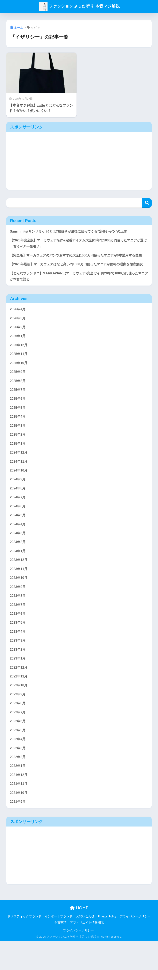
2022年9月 (18, 720)
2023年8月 (18, 619)
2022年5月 (18, 757)
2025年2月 (18, 453)
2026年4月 (18, 324)
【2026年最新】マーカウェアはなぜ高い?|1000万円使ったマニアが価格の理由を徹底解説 (78, 275)
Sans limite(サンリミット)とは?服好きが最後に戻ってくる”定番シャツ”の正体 (72, 231)
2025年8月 (18, 397)
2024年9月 (18, 499)
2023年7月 (18, 628)
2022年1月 (18, 794)
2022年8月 (18, 729)
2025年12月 (19, 360)
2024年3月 (18, 554)
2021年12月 (19, 803)
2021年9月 (18, 830)
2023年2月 (18, 674)
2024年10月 (19, 489)
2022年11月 (19, 701)
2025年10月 (19, 379)
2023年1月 (18, 683)
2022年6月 (18, 748)
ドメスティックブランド (24, 945)
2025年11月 (19, 370)
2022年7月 (18, 738)
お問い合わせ (85, 945)
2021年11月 (19, 812)
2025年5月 (18, 425)
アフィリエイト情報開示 (87, 951)
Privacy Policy (107, 945)
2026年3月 (18, 333)
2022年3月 (18, 775)
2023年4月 (18, 655)
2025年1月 (18, 462)
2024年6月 (18, 526)
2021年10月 (19, 821)
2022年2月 (18, 784)
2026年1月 (18, 351)
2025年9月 (18, 388)
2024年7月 (18, 517)
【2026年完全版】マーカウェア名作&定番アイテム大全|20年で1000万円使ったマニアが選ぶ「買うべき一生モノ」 (79, 244)
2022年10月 (19, 711)
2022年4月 (18, 766)
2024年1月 (18, 572)
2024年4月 (18, 545)
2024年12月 (19, 471)
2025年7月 (18, 407)
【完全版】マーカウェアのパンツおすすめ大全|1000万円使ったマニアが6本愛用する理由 (78, 259)
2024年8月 (18, 508)
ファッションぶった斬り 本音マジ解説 (79, 6)
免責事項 (60, 951)
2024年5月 (18, 536)
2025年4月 (18, 434)
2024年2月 (18, 563)
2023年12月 (19, 582)
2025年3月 (18, 443)
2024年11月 (19, 480)
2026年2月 (18, 342)
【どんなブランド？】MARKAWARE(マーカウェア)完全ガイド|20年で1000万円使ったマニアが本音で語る (78, 290)
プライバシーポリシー (135, 945)
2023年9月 (18, 609)
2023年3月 (18, 665)
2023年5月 (18, 646)
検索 (147, 203)
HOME (79, 936)
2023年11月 (19, 591)
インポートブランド (58, 945)
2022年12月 (19, 692)
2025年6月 (18, 416)
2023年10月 (19, 600)
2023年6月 (18, 637)
